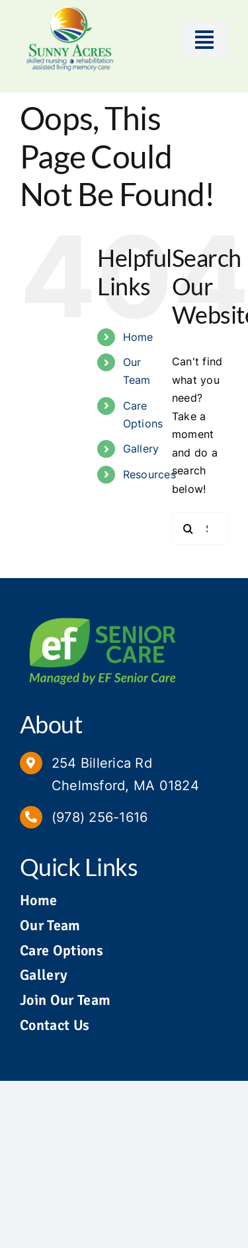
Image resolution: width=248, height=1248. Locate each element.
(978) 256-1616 (99, 817)
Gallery (141, 448)
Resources (149, 474)
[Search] (188, 528)
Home (138, 337)
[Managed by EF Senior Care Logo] (102, 613)
